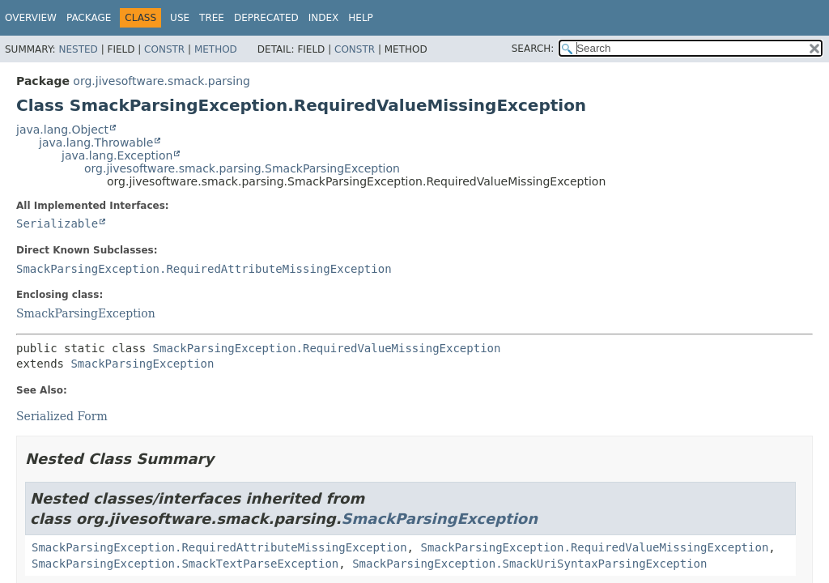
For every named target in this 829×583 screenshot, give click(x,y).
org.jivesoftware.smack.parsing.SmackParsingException (242, 168)
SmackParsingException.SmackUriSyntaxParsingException (529, 563)
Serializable (57, 223)
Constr (164, 49)
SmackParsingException (85, 313)
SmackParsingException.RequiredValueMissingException (327, 348)
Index (323, 17)
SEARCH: (533, 48)
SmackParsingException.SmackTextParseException (185, 563)
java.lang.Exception (117, 155)
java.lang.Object (62, 129)
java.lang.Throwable (96, 142)
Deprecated (266, 17)
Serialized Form (62, 416)
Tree (211, 17)
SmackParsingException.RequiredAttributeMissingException (204, 268)
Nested (77, 49)
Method (215, 49)
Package (88, 17)
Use (179, 17)
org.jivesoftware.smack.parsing (161, 80)
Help (360, 17)
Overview (31, 17)
